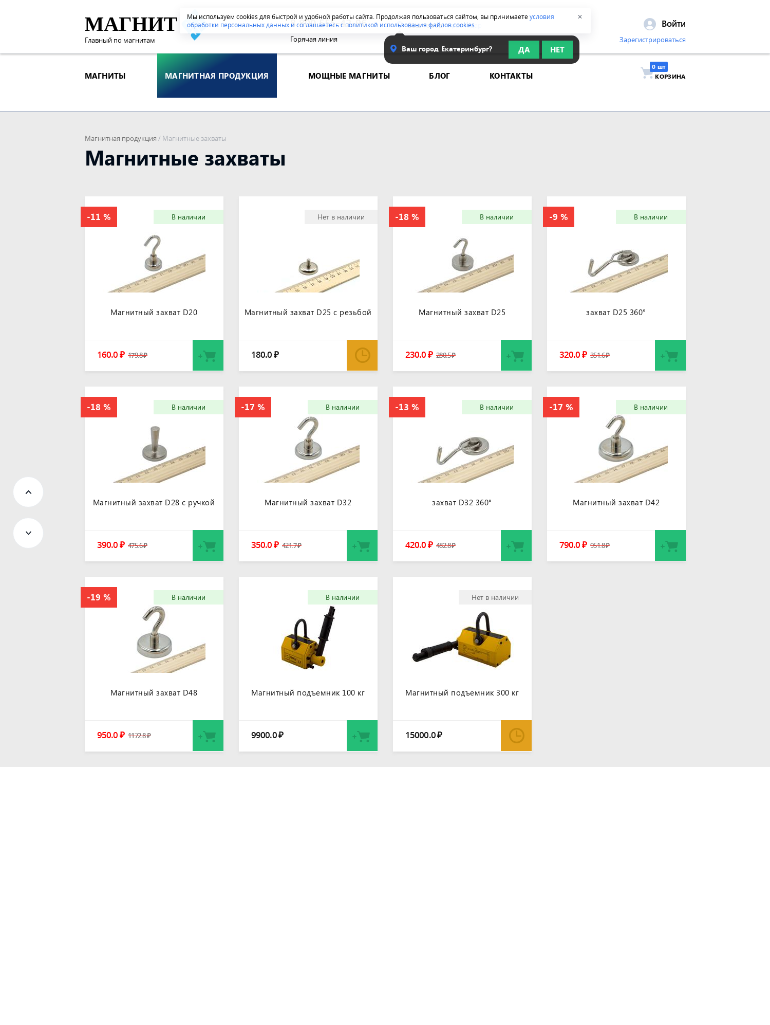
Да (524, 52)
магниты (105, 89)
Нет (557, 52)
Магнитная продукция (121, 138)
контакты (511, 89)
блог (439, 89)
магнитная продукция (217, 89)
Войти (665, 26)
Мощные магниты (349, 89)
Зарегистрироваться (652, 42)
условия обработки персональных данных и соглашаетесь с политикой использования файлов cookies (370, 20)
